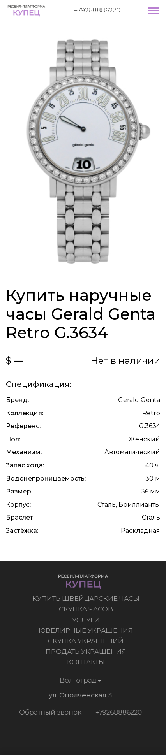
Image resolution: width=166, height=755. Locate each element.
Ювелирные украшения (86, 630)
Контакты (87, 662)
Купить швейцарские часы (86, 598)
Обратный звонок (49, 712)
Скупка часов (87, 609)
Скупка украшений (86, 641)
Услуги (87, 620)
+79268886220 (97, 10)
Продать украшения (86, 651)
